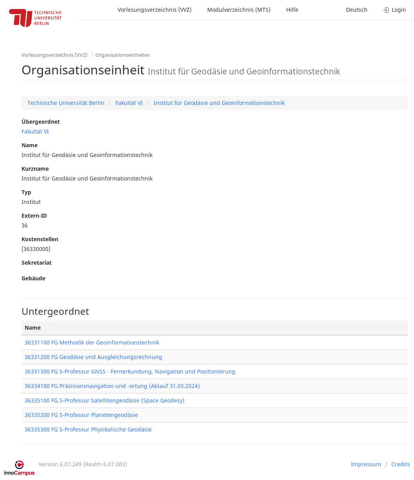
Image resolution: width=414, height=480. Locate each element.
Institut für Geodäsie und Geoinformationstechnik (218, 102)
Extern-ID (34, 215)
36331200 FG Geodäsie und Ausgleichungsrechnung (93, 357)
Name (30, 145)
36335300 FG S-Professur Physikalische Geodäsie (88, 429)
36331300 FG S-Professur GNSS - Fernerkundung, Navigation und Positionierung (130, 371)
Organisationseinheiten (122, 54)
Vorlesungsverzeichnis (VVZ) (155, 9)
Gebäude (33, 278)
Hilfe (292, 9)
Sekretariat (37, 262)
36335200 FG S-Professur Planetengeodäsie (81, 415)
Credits (400, 464)
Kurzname (35, 168)
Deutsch (356, 9)
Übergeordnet (41, 121)
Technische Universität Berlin (65, 102)
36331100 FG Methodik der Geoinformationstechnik (92, 342)
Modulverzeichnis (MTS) (239, 9)
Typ (26, 192)
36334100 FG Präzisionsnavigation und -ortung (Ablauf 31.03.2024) (112, 386)
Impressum (366, 464)
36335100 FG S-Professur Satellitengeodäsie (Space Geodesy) (105, 400)
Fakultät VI (128, 102)
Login (394, 9)
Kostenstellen (40, 239)
